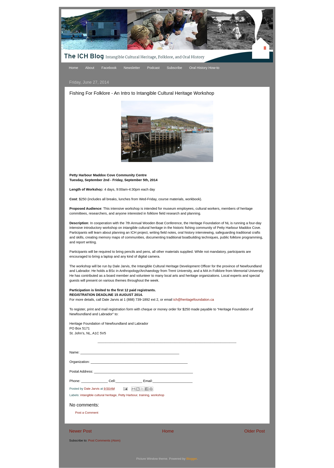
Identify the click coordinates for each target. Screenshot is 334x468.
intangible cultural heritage (98, 395)
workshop (157, 395)
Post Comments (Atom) (104, 440)
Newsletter (132, 68)
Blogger (191, 458)
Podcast (153, 68)
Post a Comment (87, 412)
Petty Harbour (127, 395)
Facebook (108, 68)
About (89, 68)
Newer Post (80, 431)
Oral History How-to (204, 68)
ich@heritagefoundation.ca (193, 299)
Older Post (254, 431)
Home (73, 68)
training (144, 395)
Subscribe (174, 68)
